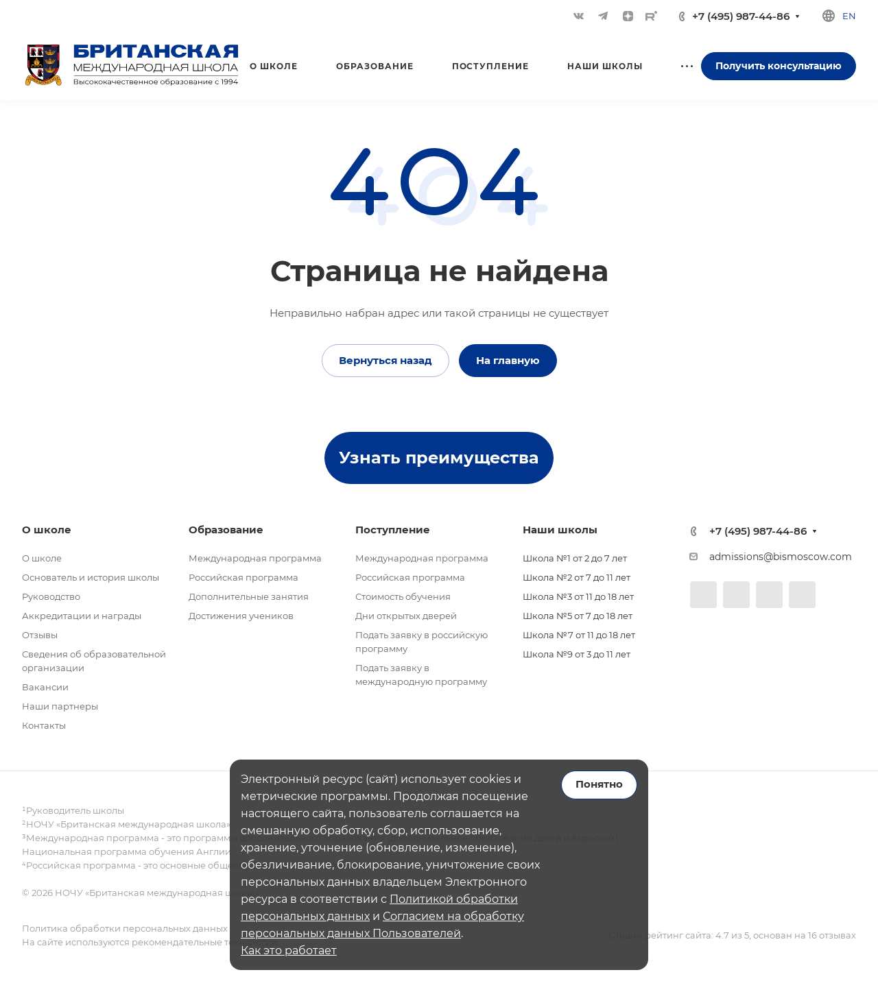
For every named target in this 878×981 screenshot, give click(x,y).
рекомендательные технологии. (205, 941)
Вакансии (45, 686)
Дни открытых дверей (406, 615)
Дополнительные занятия (249, 596)
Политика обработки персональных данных (125, 928)
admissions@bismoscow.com (780, 556)
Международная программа (255, 558)
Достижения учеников (241, 615)
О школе (42, 558)
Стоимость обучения (403, 596)
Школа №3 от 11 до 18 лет (578, 596)
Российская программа (243, 577)
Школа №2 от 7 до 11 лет (576, 577)
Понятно (599, 784)
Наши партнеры (60, 706)
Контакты (44, 725)
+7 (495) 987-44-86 (741, 16)
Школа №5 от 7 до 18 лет (577, 615)
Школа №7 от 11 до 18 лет (579, 634)
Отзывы (40, 634)
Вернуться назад (385, 360)
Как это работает (289, 950)
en (849, 15)
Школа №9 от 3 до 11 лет (576, 654)
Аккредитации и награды (81, 615)
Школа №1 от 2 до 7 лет (575, 558)
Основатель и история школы (90, 577)
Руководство (51, 596)
